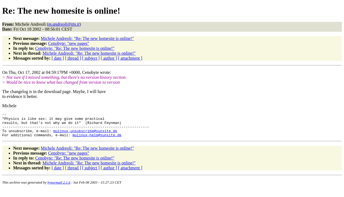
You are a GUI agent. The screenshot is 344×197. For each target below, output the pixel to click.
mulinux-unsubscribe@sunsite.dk (85, 134)
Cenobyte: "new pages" (68, 43)
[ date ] (58, 58)
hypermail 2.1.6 (59, 187)
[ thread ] (73, 58)
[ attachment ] (130, 58)
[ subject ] (91, 58)
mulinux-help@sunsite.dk (96, 139)
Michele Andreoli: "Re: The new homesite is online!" (87, 38)
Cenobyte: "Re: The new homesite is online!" (74, 48)
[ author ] (109, 58)
